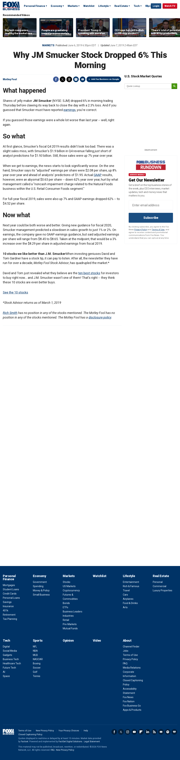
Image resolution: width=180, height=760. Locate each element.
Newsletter (161, 732)
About (127, 640)
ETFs (65, 607)
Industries (68, 615)
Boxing (36, 663)
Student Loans (11, 589)
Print (76, 79)
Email (82, 79)
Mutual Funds (70, 628)
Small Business (41, 594)
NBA (35, 650)
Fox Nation (128, 701)
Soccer (37, 667)
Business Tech (11, 659)
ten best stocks (89, 273)
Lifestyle (103, 6)
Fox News (128, 697)
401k (5, 610)
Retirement (9, 614)
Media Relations (132, 667)
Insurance (8, 606)
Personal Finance (34, 6)
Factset (24, 741)
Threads (69, 79)
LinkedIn (147, 732)
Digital (6, 646)
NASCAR (38, 659)
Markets (73, 6)
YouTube (134, 732)
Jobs (125, 650)
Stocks (66, 582)
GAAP (98, 175)
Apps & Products (132, 709)
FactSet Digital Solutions (70, 741)
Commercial (159, 586)
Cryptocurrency (71, 590)
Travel (126, 590)
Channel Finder (131, 646)
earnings (69, 110)
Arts (125, 607)
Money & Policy (41, 590)
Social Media (10, 650)
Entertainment (131, 582)
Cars (125, 594)
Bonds (66, 603)
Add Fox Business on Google (105, 79)
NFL (35, 646)
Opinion (68, 640)
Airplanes (128, 598)
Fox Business (11, 5)
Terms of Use (158, 229)
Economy (56, 6)
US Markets (69, 586)
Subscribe (150, 218)
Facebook (56, 79)
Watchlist (88, 6)
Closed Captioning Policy (30, 734)
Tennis (36, 676)
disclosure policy (100, 317)
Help (86, 730)
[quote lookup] (148, 86)
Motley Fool (10, 79)
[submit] (174, 86)
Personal (158, 582)
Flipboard (141, 732)
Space (6, 676)
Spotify (168, 732)
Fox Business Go (132, 705)
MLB (35, 655)
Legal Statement (92, 741)
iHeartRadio (174, 732)
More (148, 6)
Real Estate (121, 6)
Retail (66, 620)
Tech (137, 6)
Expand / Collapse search (147, 6)
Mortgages (9, 585)
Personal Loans (11, 597)
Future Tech (9, 667)
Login (156, 6)
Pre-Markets (70, 624)
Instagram (127, 732)
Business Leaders (72, 611)
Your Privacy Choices (69, 730)
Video (97, 640)
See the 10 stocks (15, 292)
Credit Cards (10, 593)
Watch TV (170, 6)
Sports (38, 640)
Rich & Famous (131, 586)
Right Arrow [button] (173, 28)
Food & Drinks (130, 603)
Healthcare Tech (12, 663)
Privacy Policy (140, 229)
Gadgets (7, 655)
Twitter (62, 79)
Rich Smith (10, 313)
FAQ (125, 663)
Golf (35, 671)
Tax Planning (10, 619)
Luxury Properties (162, 590)
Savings (7, 602)
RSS (154, 732)
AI (4, 671)
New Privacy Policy (45, 730)
